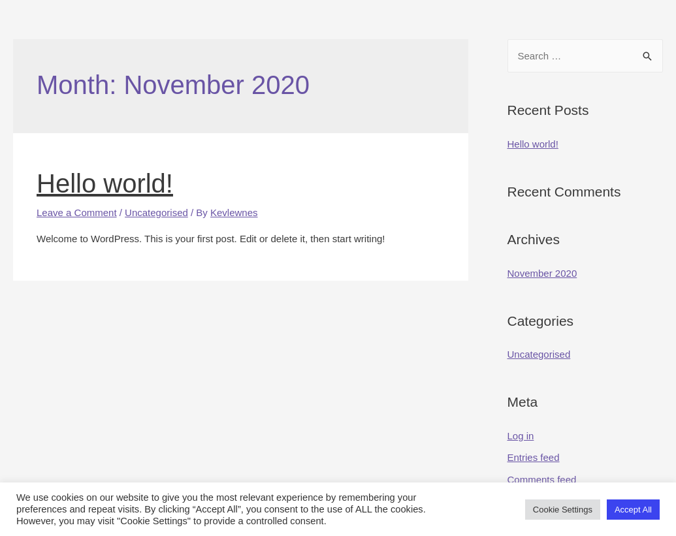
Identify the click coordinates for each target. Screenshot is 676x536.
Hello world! (105, 183)
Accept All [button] (633, 509)
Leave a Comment (77, 212)
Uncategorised (156, 212)
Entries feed (533, 457)
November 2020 (542, 273)
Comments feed (542, 479)
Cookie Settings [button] (562, 509)
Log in (520, 435)
